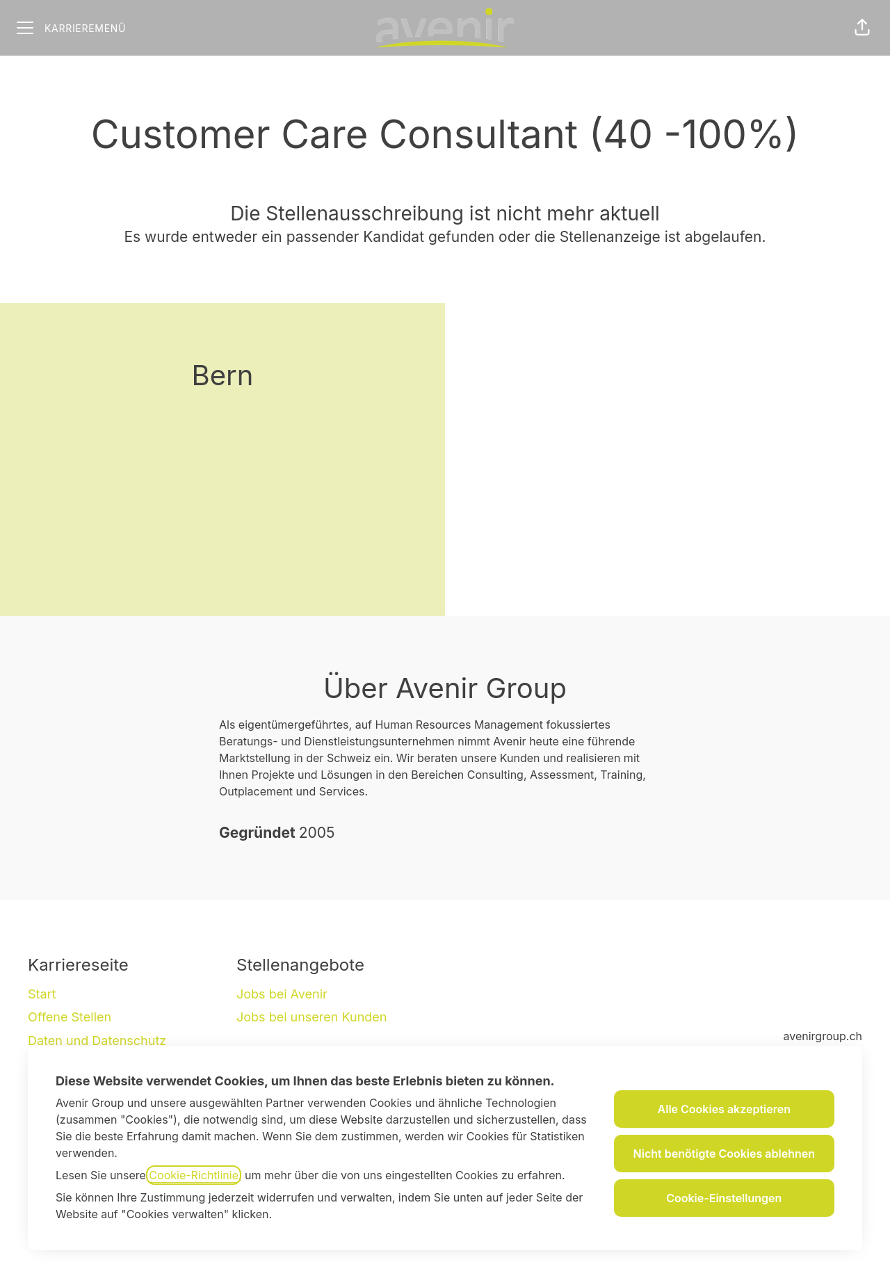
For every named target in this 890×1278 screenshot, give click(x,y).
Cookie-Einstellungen (724, 1198)
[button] (862, 27)
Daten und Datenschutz (97, 1040)
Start (42, 994)
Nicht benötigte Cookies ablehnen (724, 1153)
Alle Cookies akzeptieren (724, 1109)
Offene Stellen (69, 1017)
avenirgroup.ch (823, 1036)
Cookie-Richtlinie (193, 1175)
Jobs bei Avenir (281, 994)
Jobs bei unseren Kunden (311, 1017)
